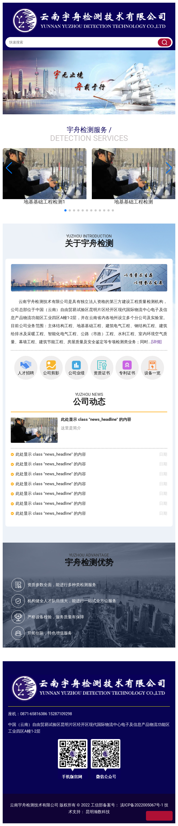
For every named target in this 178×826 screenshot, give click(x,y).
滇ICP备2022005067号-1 (141, 805)
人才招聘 (26, 367)
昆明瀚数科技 (98, 812)
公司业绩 (76, 367)
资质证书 (102, 367)
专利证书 (127, 367)
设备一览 (152, 367)
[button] (169, 168)
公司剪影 (51, 367)
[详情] (156, 342)
